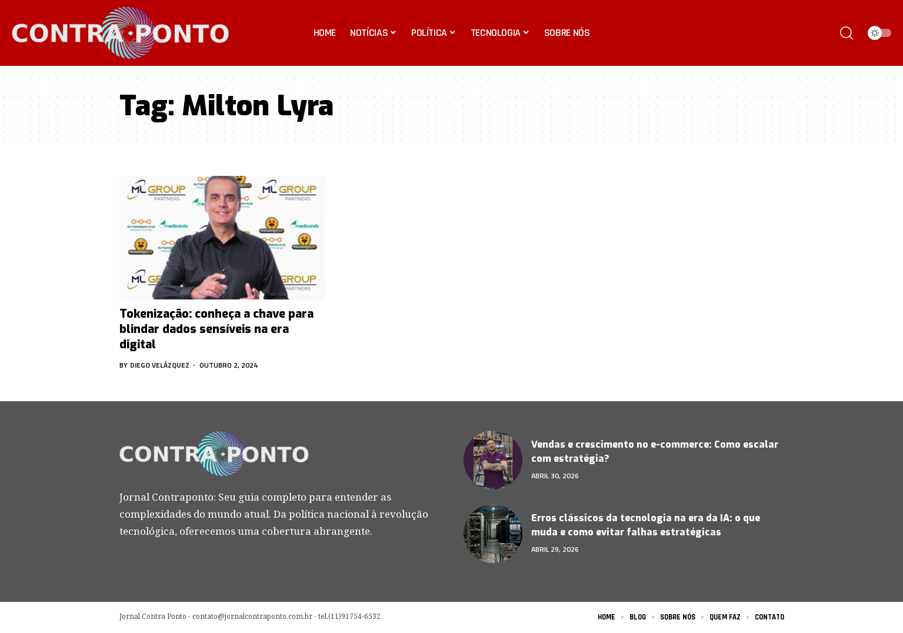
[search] (846, 33)
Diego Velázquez (160, 365)
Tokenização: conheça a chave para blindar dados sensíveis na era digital (216, 329)
